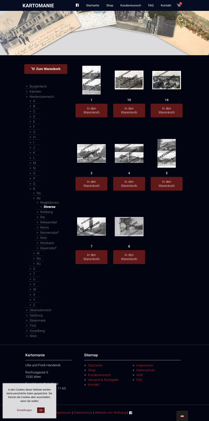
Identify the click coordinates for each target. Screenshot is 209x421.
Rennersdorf (49, 233)
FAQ (139, 380)
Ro (39, 258)
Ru (39, 264)
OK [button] (41, 410)
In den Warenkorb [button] (92, 110)
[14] (166, 75)
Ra (39, 193)
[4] (129, 148)
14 (166, 100)
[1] (91, 88)
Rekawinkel (48, 222)
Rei (42, 217)
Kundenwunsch (99, 375)
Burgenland (38, 86)
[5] (166, 161)
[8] (129, 221)
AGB (139, 375)
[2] (91, 148)
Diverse (50, 207)
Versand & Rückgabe (103, 380)
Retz (43, 238)
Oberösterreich (41, 310)
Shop (92, 370)
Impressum (144, 365)
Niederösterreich (42, 97)
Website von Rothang (110, 412)
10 (129, 100)
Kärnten (35, 91)
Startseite (95, 365)
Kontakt (94, 385)
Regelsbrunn (49, 202)
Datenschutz (145, 370)
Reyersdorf (48, 248)
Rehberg (46, 212)
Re (39, 198)
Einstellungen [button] (24, 410)
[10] (129, 75)
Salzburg (36, 315)
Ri (38, 253)
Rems (44, 227)
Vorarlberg (37, 331)
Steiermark (38, 320)
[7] (91, 221)
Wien (33, 336)
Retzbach (47, 243)
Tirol (33, 326)
